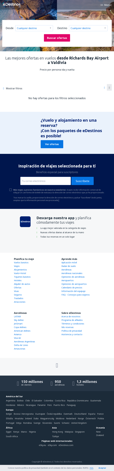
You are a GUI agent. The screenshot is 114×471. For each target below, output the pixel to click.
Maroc (24, 431)
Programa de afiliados (72, 320)
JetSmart (18, 323)
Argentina (10, 400)
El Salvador (37, 400)
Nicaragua (31, 405)
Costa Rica (60, 400)
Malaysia (69, 431)
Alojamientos (20, 269)
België (9, 413)
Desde (10, 28)
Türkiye (55, 436)
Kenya (16, 431)
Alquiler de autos (22, 284)
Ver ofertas (52, 144)
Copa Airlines (20, 327)
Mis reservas (67, 327)
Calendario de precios (71, 287)
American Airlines (22, 330)
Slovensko (47, 422)
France (100, 413)
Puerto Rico (59, 405)
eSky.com (52, 445)
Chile (27, 400)
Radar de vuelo (68, 266)
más (91, 468)
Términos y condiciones (72, 323)
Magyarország (47, 418)
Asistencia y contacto (71, 334)
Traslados (18, 298)
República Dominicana (77, 400)
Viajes (17, 266)
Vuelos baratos (21, 262)
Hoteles (18, 280)
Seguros (18, 294)
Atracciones (19, 301)
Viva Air (17, 338)
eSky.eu (42, 445)
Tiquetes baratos (22, 276)
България (40, 413)
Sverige (37, 422)
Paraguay (71, 405)
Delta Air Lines (21, 345)
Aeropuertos (67, 280)
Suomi (57, 422)
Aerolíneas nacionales (71, 273)
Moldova (60, 418)
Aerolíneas (66, 269)
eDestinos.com (66, 445)
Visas (16, 291)
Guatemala (95, 400)
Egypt (8, 431)
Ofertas (17, 287)
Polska (101, 418)
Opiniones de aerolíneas (73, 276)
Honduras (10, 405)
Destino (62, 28)
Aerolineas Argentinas (24, 341)
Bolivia (20, 400)
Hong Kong (57, 431)
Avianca (17, 334)
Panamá (41, 405)
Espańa (91, 413)
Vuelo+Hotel (20, 273)
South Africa (12, 436)
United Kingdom (79, 422)
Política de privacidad (71, 330)
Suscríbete (82, 181)
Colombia (48, 400)
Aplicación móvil (69, 262)
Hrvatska (19, 418)
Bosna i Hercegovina (24, 413)
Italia (36, 418)
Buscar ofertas (57, 38)
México (20, 405)
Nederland (71, 418)
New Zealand (100, 433)
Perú (49, 405)
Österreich (91, 418)
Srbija (18, 422)
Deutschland (80, 413)
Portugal (10, 422)
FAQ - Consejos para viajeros (75, 294)
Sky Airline (19, 320)
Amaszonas (19, 348)
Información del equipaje (73, 291)
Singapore (80, 431)
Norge (81, 418)
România (27, 422)
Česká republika (54, 413)
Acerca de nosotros (70, 316)
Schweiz (65, 422)
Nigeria (32, 431)
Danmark (68, 413)
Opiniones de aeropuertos (74, 284)
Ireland (28, 418)
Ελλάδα (9, 418)
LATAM (17, 316)
